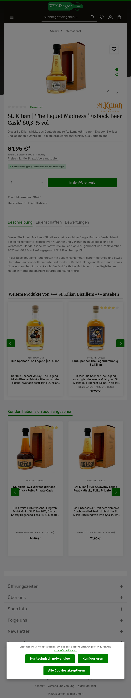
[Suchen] (91, 17)
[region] (65, 69)
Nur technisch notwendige (50, 658)
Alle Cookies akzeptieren (66, 670)
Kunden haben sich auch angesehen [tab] (39, 412)
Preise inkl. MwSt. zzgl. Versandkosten (32, 158)
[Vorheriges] (108, 92)
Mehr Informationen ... (65, 650)
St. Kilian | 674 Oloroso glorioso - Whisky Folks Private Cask (35, 489)
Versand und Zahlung (61, 686)
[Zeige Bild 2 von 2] (116, 74)
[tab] (19, 223)
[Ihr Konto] (110, 17)
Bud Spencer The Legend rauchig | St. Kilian (95, 363)
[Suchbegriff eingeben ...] (66, 17)
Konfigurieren (92, 658)
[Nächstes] (117, 92)
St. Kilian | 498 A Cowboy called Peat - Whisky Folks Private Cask (95, 489)
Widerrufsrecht (86, 686)
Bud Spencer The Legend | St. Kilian (35, 361)
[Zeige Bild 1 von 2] (116, 69)
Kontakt (40, 686)
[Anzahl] (27, 183)
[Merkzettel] (101, 17)
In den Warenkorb (82, 183)
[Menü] (12, 17)
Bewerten (37, 107)
